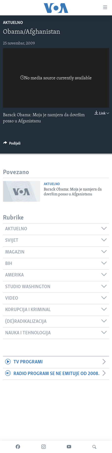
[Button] (12, 144)
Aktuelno (13, 23)
